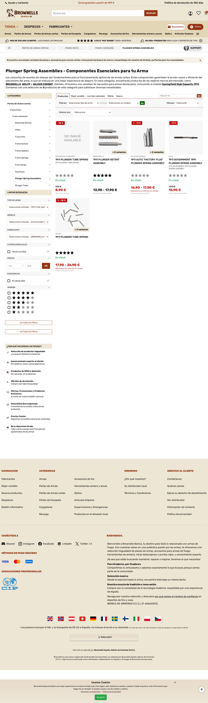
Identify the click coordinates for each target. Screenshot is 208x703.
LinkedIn (64, 544)
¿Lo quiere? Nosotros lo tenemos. (26, 354)
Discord (8, 543)
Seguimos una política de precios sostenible (30, 419)
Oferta (198, 26)
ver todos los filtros (29, 322)
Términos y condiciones (91, 692)
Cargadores (90, 33)
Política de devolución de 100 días (184, 2)
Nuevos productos (11, 493)
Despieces (32, 26)
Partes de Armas (22, 33)
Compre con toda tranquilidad (24, 384)
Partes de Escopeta (71, 33)
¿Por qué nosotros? (135, 479)
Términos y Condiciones (137, 493)
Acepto (101, 697)
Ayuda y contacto (16, 2)
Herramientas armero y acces (147, 33)
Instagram (26, 544)
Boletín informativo (12, 507)
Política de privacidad (179, 514)
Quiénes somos (175, 486)
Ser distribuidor (176, 500)
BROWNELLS (13, 84)
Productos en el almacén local (91, 514)
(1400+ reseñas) (112, 40)
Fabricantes (59, 26)
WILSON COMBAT (43, 84)
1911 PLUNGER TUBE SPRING (71, 159)
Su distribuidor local (135, 486)
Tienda (10, 26)
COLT (171, 156)
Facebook (46, 544)
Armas (8, 33)
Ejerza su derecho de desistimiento (187, 493)
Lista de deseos (199, 13)
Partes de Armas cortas (46, 33)
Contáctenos (174, 479)
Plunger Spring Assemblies (102, 193)
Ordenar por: (65, 112)
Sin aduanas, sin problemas (23, 374)
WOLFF (26, 84)
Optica (168, 33)
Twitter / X (83, 544)
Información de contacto (181, 507)
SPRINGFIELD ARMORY (65, 156)
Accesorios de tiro (120, 33)
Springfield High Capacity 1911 (180, 84)
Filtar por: (63, 103)
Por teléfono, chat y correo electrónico (28, 364)
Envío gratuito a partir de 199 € (96, 2)
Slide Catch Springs (62, 193)
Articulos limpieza (184, 33)
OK (46, 265)
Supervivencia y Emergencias (91, 507)
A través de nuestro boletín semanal (27, 396)
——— (198, 33)
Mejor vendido (9, 486)
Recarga (103, 33)
